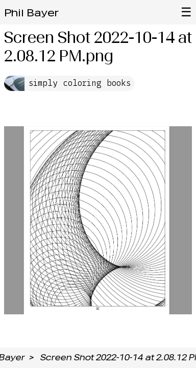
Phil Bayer (31, 13)
